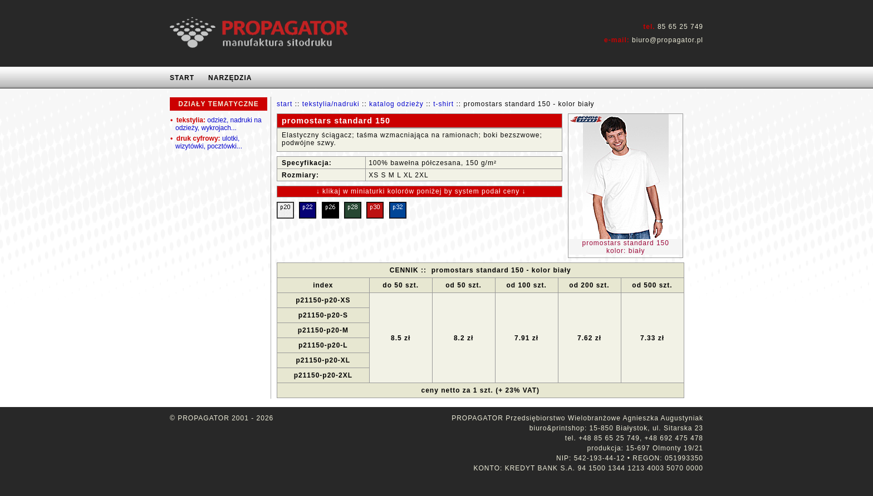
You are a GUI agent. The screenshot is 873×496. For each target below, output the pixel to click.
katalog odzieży (396, 104)
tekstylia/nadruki (331, 104)
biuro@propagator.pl (667, 40)
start (284, 104)
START (182, 78)
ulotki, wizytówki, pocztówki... (206, 142)
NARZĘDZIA (230, 78)
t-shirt (443, 104)
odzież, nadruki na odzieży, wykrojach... (216, 124)
